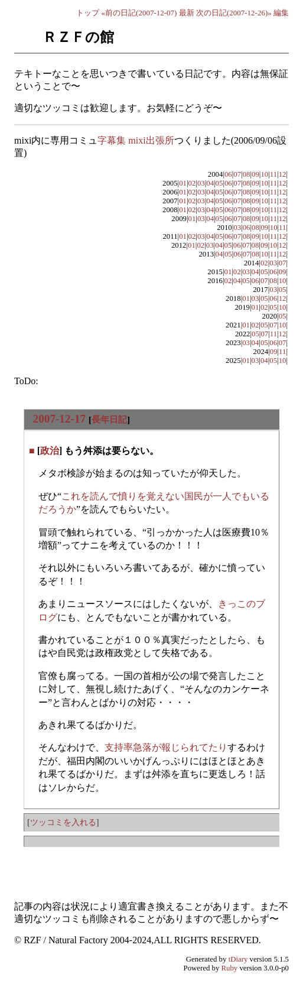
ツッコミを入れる (63, 822)
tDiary (238, 959)
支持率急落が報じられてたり (166, 747)
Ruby (229, 968)
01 (183, 183)
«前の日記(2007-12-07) (139, 12)
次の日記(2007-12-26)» (234, 12)
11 (273, 174)
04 (210, 183)
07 (237, 174)
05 (219, 183)
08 (246, 174)
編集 (281, 12)
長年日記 (109, 419)
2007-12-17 (59, 419)
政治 (49, 451)
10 (264, 174)
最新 (186, 12)
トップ (87, 12)
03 (201, 183)
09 (255, 174)
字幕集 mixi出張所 (135, 140)
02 (192, 183)
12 (282, 174)
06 (228, 174)
